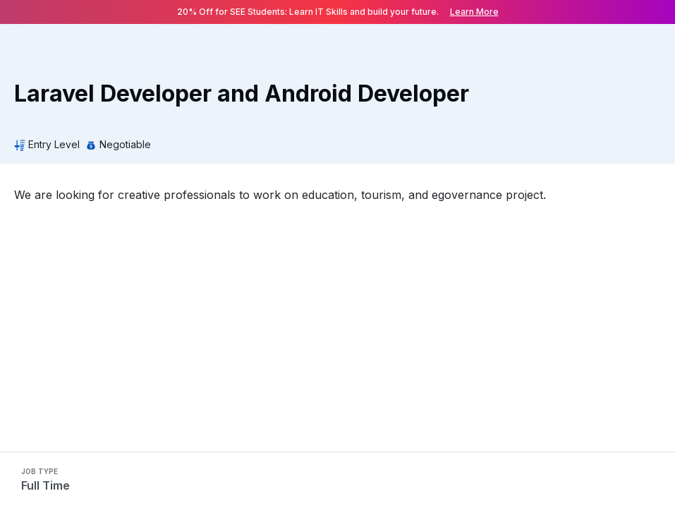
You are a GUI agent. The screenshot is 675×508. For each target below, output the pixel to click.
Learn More (474, 11)
